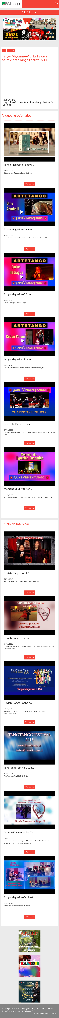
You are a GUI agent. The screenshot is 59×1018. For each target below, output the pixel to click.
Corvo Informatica (50, 1013)
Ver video (29, 184)
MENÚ (29, 12)
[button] (29, 142)
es (56, 3)
